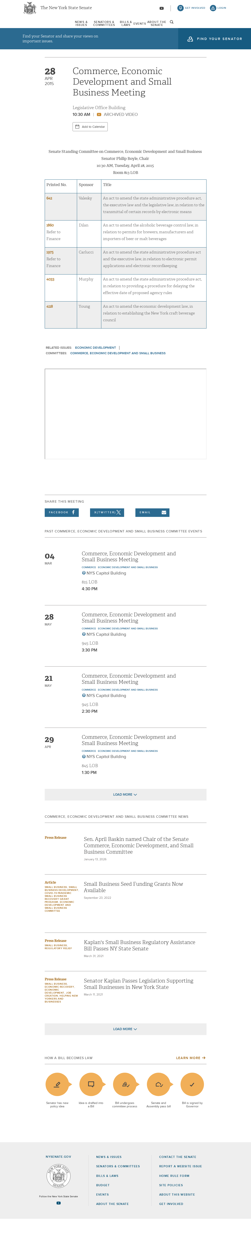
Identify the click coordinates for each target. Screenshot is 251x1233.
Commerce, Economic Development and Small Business (118, 367)
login (222, 10)
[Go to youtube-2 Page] (58, 1217)
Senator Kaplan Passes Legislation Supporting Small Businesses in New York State (138, 998)
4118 (49, 320)
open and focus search (222, 28)
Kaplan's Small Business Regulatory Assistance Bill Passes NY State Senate (139, 959)
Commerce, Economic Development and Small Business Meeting (129, 571)
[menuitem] (35, 27)
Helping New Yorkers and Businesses (61, 1013)
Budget (103, 1199)
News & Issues (35, 27)
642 (49, 212)
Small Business (56, 901)
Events (157, 27)
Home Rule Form (174, 1189)
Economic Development (95, 361)
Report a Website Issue (180, 1180)
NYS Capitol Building (106, 587)
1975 (49, 266)
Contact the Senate (177, 1171)
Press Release (55, 851)
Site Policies (171, 1199)
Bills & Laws (127, 27)
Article (50, 896)
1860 (50, 239)
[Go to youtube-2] (161, 11)
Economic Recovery (59, 1001)
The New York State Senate (66, 11)
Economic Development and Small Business (128, 581)
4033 (50, 293)
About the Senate (112, 1218)
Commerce (89, 581)
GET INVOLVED (171, 1218)
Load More (122, 808)
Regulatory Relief (58, 962)
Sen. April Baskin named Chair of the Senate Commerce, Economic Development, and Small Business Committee (139, 859)
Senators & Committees (82, 27)
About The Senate (191, 27)
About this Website (177, 1208)
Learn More (188, 1072)
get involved (195, 10)
